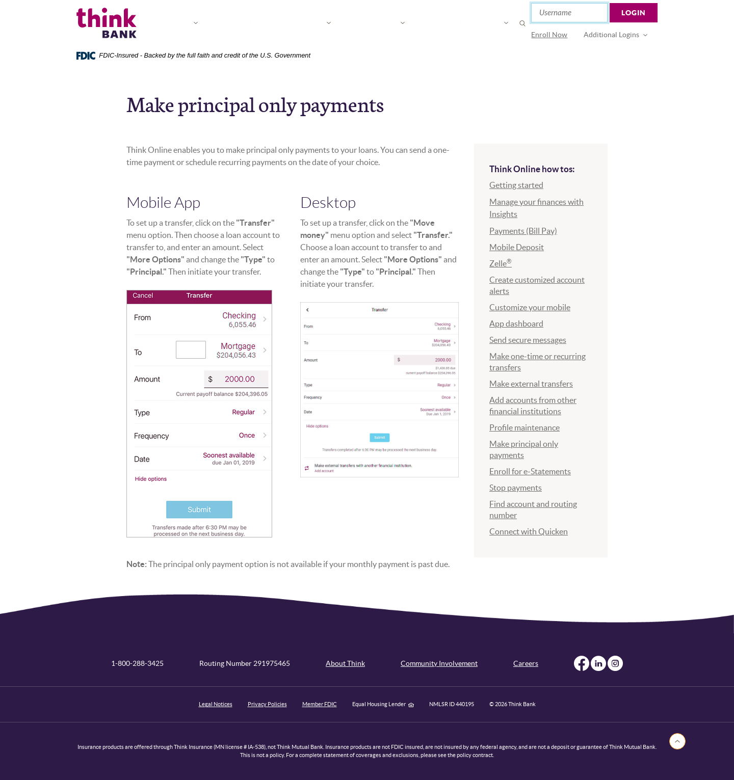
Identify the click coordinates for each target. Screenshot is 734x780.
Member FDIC (319, 704)
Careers (525, 663)
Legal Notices (215, 704)
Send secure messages (527, 339)
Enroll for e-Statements (530, 471)
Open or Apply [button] (432, 23)
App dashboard (516, 323)
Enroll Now (550, 35)
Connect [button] (361, 23)
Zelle (500, 263)
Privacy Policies (267, 704)
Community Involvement (439, 663)
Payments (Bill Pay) (523, 230)
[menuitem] (550, 35)
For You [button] (204, 23)
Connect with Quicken (528, 531)
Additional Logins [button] (612, 35)
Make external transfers (531, 383)
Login (634, 13)
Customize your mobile (529, 307)
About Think (345, 663)
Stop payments (515, 487)
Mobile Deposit (516, 247)
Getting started (516, 185)
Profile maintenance (524, 427)
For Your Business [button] (282, 23)
